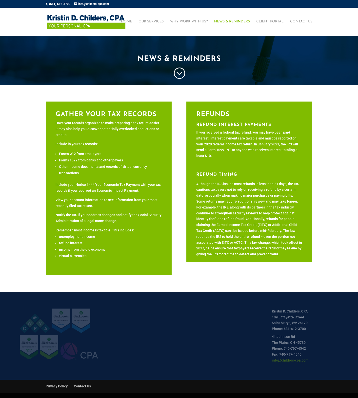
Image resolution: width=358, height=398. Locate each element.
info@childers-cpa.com (290, 360)
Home (126, 21)
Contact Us (301, 21)
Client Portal (270, 21)
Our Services (151, 21)
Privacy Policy (57, 386)
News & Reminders (232, 21)
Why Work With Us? (189, 21)
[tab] (249, 188)
